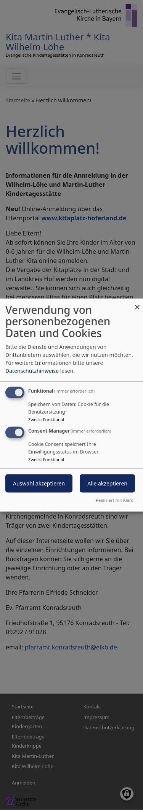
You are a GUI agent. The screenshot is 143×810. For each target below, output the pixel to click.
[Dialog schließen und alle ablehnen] (137, 303)
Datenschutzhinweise (32, 370)
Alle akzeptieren (107, 483)
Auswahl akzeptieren (39, 483)
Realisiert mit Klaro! (115, 500)
